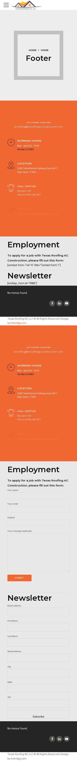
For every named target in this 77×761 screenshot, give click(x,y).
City (9, 667)
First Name (12, 621)
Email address (14, 606)
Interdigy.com (19, 323)
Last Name (12, 636)
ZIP (9, 697)
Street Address (14, 651)
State (9, 682)
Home (32, 50)
